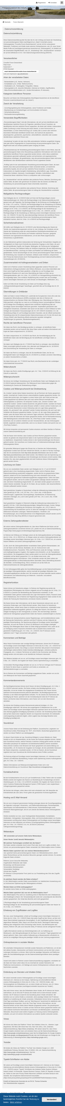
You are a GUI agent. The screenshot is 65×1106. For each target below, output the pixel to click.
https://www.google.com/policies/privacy (16, 1033)
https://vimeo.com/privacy (26, 1029)
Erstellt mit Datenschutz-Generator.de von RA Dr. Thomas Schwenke (25, 1081)
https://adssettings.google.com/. (37, 1037)
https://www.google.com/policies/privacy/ (16, 1052)
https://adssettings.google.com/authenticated (18, 1054)
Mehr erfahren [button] (16, 1102)
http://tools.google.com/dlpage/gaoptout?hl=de (18, 1035)
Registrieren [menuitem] (41, 3)
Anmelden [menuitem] (52, 3)
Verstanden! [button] (52, 1099)
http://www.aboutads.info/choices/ (35, 453)
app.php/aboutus (22, 74)
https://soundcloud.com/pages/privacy (40, 767)
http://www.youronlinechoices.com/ (14, 455)
